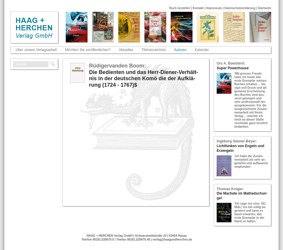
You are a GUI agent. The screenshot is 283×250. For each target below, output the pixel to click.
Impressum (214, 8)
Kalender (202, 50)
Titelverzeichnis (154, 50)
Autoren (180, 50)
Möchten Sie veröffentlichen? (88, 50)
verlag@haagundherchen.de (172, 239)
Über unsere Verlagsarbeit (36, 50)
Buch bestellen (179, 8)
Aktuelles (126, 50)
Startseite (264, 8)
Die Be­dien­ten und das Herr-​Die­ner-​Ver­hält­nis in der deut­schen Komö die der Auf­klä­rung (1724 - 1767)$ (143, 78)
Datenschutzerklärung (239, 8)
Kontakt (198, 8)
